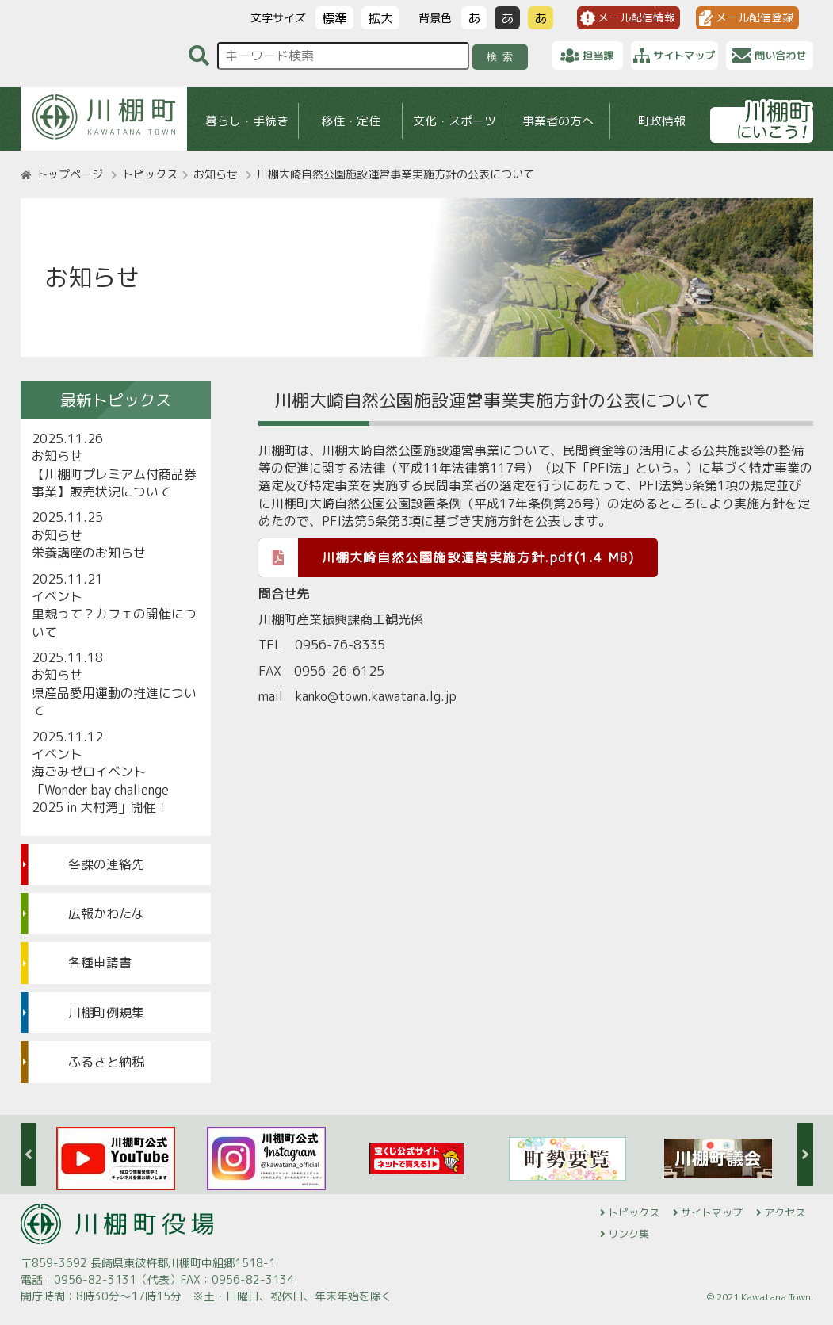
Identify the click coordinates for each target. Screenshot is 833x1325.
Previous (28, 1154)
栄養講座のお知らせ (89, 552)
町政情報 (662, 121)
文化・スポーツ (453, 121)
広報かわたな (106, 913)
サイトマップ (712, 1212)
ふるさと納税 (106, 1061)
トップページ (69, 174)
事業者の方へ (558, 121)
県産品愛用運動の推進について (114, 701)
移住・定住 (350, 121)
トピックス (150, 174)
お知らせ (215, 174)
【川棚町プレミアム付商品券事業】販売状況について (114, 482)
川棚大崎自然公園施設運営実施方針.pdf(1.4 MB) (446, 557)
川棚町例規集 (106, 1012)
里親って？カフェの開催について (114, 622)
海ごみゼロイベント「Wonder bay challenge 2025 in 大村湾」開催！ (100, 789)
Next (805, 1154)
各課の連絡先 (106, 864)
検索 (502, 57)
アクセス (784, 1212)
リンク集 (628, 1234)
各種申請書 (100, 962)
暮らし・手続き (246, 121)
